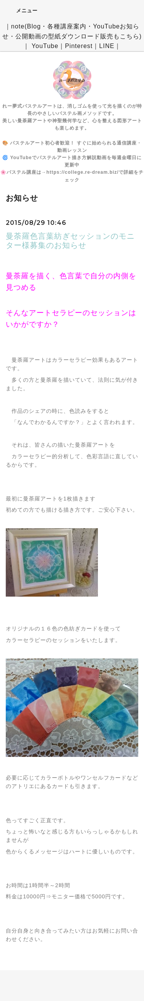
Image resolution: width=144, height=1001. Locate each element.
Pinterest (79, 46)
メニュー (22, 10)
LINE (106, 46)
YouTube (44, 46)
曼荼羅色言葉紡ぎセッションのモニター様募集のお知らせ (70, 240)
